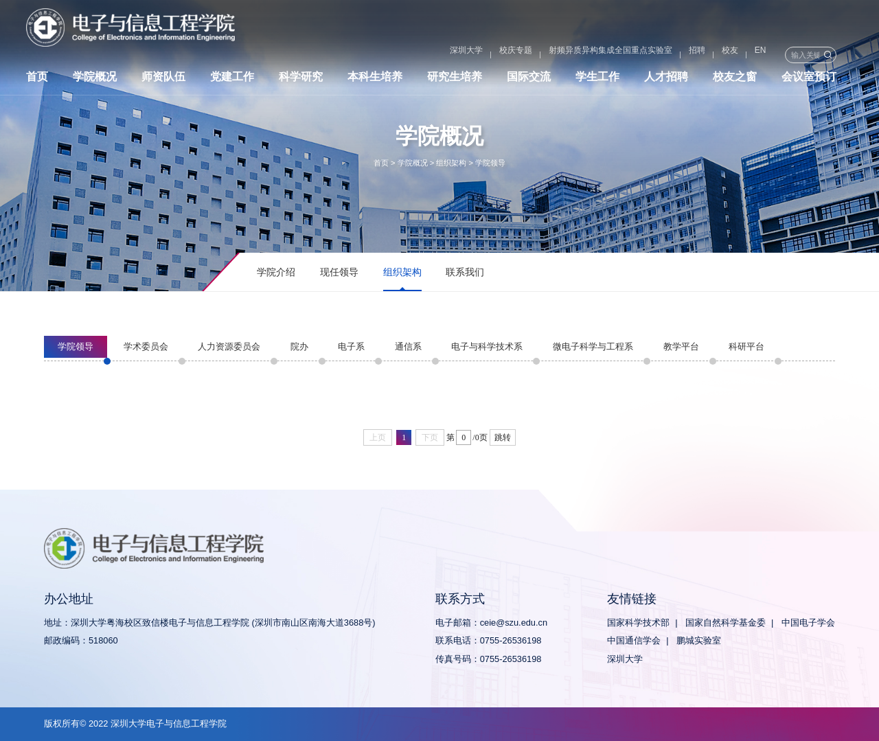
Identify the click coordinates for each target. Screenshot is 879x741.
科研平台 (746, 346)
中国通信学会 (634, 640)
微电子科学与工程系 (593, 346)
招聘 (638, 55)
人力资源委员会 (229, 346)
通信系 (408, 346)
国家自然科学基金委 (725, 622)
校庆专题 (457, 55)
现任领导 (339, 271)
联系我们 (465, 271)
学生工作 (597, 81)
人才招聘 (666, 81)
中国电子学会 (808, 622)
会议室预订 (808, 81)
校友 (671, 55)
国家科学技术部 (638, 622)
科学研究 (301, 81)
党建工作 (232, 81)
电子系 (351, 346)
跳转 (502, 437)
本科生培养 (374, 81)
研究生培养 (454, 81)
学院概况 (95, 81)
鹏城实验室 (698, 640)
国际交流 (529, 81)
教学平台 (681, 346)
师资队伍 (163, 81)
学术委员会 (146, 346)
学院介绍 (276, 271)
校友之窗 (735, 81)
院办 (299, 346)
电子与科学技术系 (487, 346)
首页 (37, 81)
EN (702, 55)
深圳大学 (407, 55)
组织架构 (451, 163)
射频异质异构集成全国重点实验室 (552, 55)
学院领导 (490, 163)
